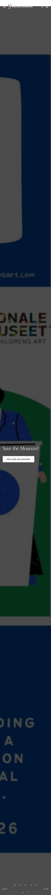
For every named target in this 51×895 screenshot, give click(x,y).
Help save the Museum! (18, 459)
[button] (5, 889)
